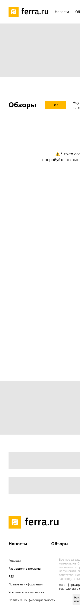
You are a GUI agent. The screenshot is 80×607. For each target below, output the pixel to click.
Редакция (15, 560)
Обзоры (59, 544)
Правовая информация (26, 584)
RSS (11, 576)
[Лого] (30, 11)
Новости (18, 544)
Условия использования (26, 592)
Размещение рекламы (25, 568)
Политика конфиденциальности (32, 600)
